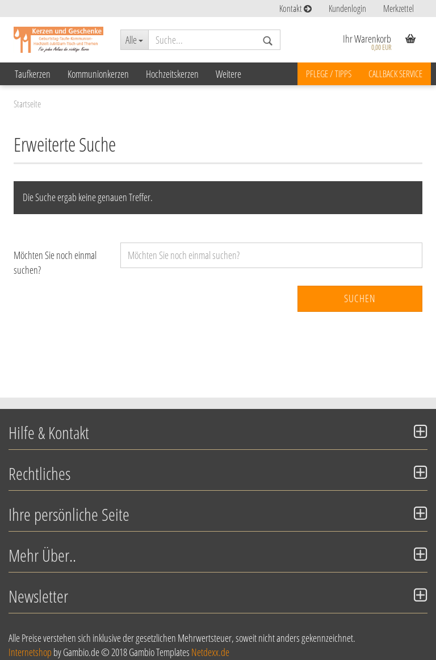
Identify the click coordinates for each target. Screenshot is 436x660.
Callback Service (395, 74)
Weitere (228, 74)
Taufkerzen (33, 74)
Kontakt (295, 8)
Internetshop (30, 652)
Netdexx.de (210, 652)
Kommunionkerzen (98, 74)
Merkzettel (398, 8)
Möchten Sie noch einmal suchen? (55, 262)
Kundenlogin (347, 8)
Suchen (360, 298)
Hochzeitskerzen (172, 74)
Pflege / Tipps (328, 74)
